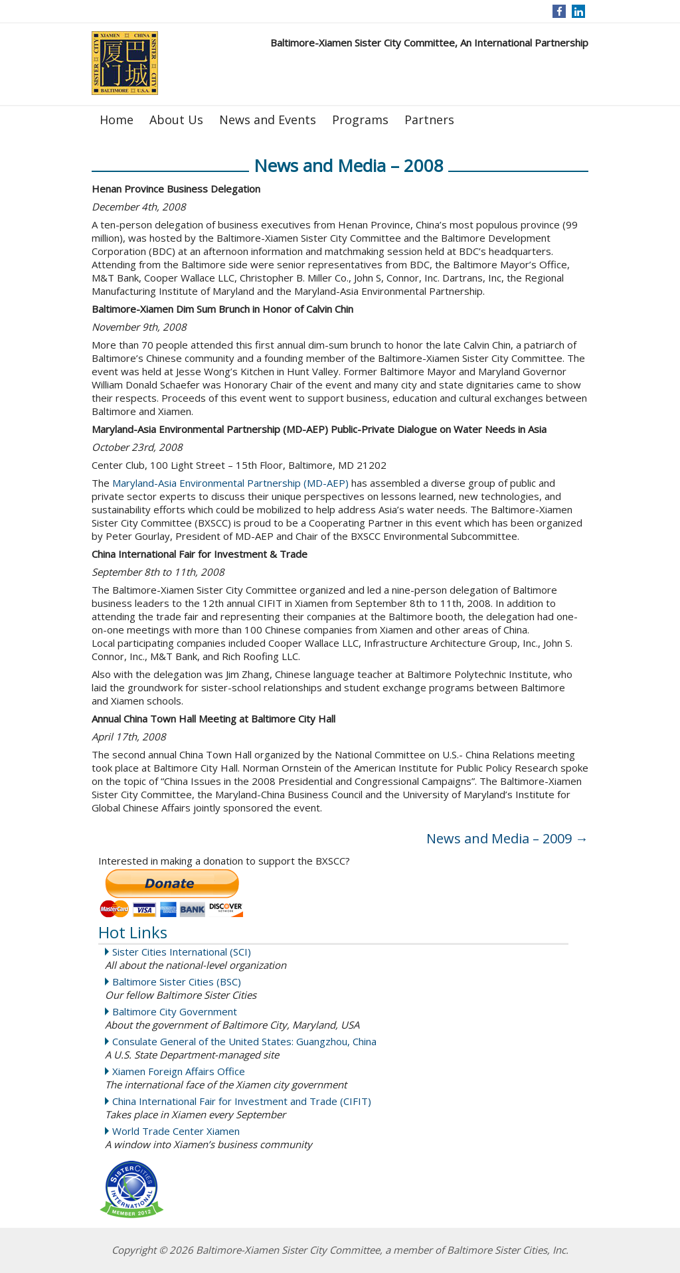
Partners (429, 119)
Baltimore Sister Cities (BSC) (176, 981)
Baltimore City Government (174, 1011)
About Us (176, 119)
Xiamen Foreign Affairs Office (178, 1071)
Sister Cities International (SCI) (181, 951)
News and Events (267, 119)
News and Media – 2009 (507, 838)
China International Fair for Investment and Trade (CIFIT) (241, 1101)
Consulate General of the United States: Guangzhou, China (244, 1041)
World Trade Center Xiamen (176, 1131)
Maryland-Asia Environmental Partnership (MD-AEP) (230, 482)
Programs (360, 119)
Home (116, 119)
